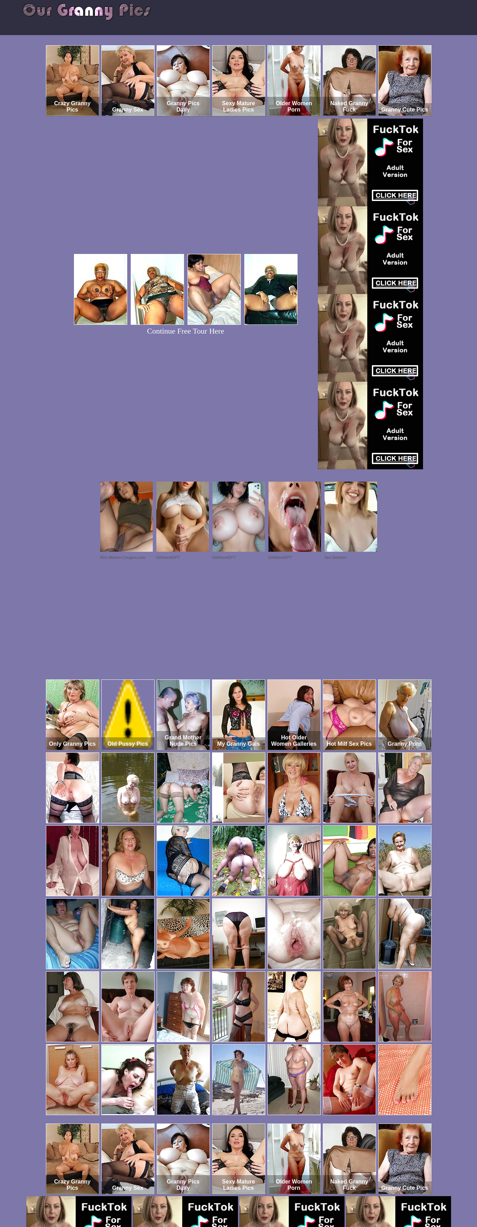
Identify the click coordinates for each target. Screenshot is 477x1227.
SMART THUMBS (251, 1198)
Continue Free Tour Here (185, 331)
